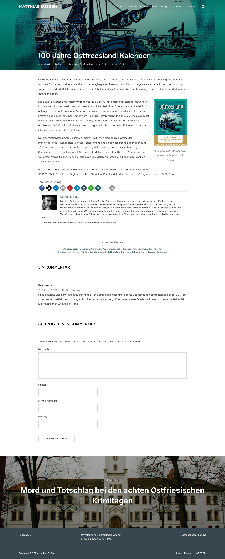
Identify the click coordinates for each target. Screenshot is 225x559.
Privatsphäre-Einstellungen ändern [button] (101, 534)
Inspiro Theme (183, 553)
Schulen (136, 252)
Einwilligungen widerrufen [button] (96, 538)
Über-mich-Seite (108, 222)
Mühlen (84, 252)
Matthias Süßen (38, 6)
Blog (164, 6)
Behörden (85, 248)
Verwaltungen (148, 252)
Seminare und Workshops (141, 6)
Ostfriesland (87, 64)
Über (119, 6)
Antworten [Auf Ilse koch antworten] (78, 290)
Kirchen (75, 252)
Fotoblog (176, 6)
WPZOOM (201, 553)
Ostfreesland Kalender (118, 252)
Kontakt (191, 6)
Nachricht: (44, 349)
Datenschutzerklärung (193, 534)
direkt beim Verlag (134, 174)
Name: (42, 384)
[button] (42, 188)
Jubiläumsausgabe (112, 248)
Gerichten (96, 248)
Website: (43, 417)
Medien (73, 64)
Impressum (25, 534)
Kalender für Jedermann (135, 248)
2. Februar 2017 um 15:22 (53, 290)
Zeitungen (162, 252)
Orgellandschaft (98, 252)
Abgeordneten (70, 248)
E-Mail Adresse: (47, 400)
